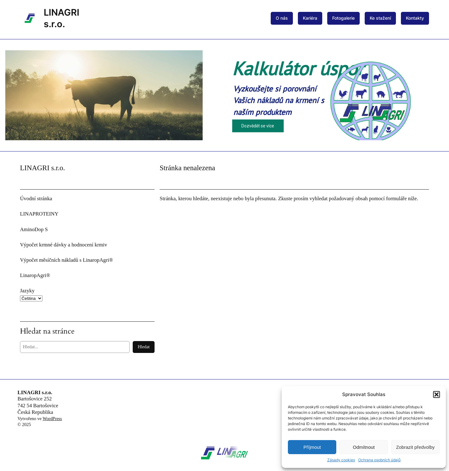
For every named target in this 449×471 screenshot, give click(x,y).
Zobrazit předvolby (415, 447)
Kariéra (310, 18)
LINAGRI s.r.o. (34, 392)
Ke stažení (380, 18)
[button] (436, 394)
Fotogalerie (343, 18)
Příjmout (312, 447)
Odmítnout (364, 447)
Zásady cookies (341, 460)
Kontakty (415, 18)
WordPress (52, 418)
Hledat (144, 346)
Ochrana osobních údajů (379, 460)
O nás (282, 18)
